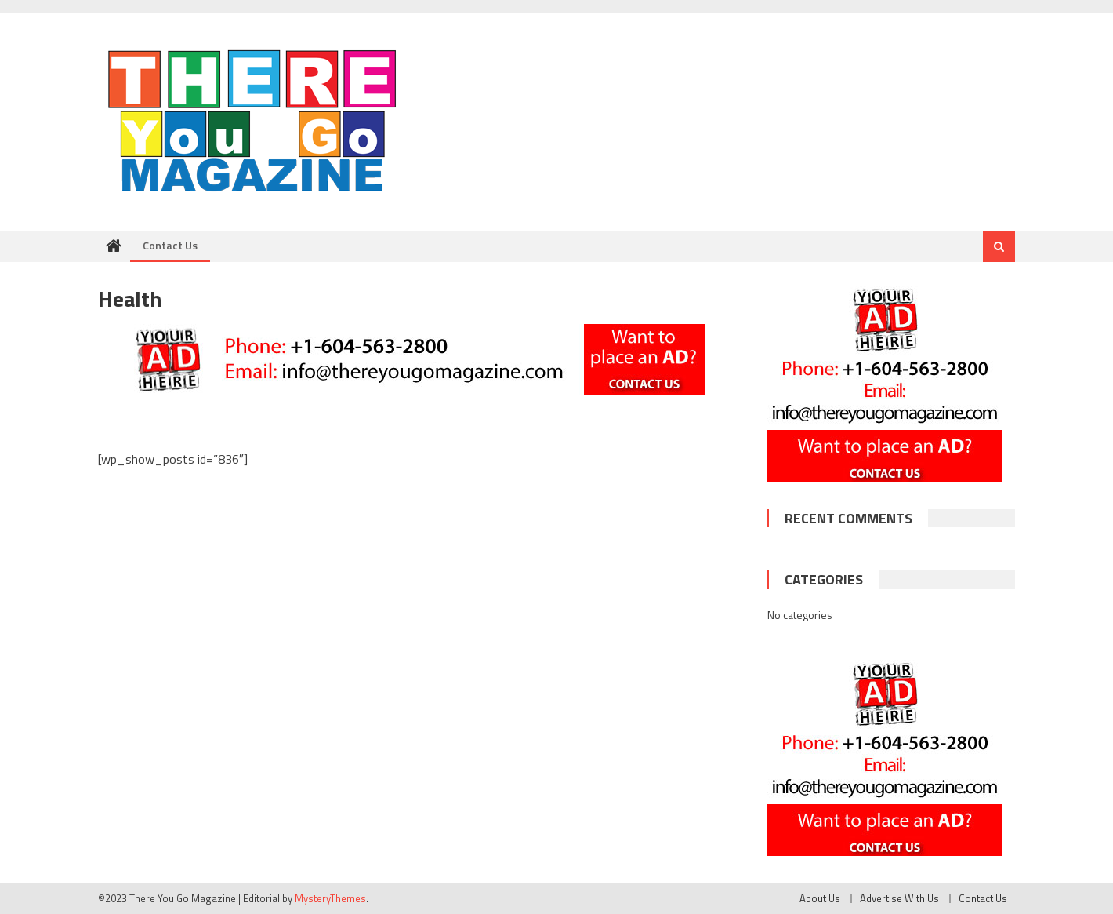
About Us (819, 898)
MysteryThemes (330, 898)
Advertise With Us (899, 898)
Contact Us (170, 245)
